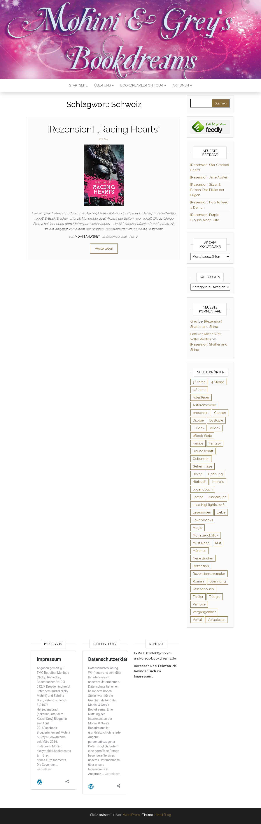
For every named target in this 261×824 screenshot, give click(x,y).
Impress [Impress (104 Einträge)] (218, 482)
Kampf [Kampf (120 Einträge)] (198, 497)
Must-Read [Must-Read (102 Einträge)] (201, 543)
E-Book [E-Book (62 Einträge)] (198, 428)
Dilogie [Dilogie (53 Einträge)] (198, 420)
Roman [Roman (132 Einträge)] (198, 581)
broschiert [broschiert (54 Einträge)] (200, 413)
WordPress (131, 815)
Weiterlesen (104, 249)
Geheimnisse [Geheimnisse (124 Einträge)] (202, 466)
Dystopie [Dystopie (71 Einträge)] (216, 420)
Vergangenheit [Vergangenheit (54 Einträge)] (204, 612)
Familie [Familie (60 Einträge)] (198, 443)
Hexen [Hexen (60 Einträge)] (198, 474)
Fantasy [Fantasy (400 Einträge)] (215, 443)
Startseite (78, 85)
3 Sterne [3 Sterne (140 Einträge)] (199, 382)
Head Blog (162, 815)
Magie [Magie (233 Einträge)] (197, 528)
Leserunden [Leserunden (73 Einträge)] (202, 512)
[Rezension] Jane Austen (209, 177)
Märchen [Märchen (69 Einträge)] (199, 551)
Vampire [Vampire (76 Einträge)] (199, 604)
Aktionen (182, 85)
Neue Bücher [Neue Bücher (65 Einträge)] (203, 558)
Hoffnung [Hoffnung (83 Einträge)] (215, 474)
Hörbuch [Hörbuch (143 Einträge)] (199, 482)
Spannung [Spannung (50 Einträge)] (218, 581)
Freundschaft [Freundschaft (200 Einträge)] (203, 451)
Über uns (104, 85)
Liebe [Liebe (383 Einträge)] (221, 512)
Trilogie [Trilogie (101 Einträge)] (214, 597)
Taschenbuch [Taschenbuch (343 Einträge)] (203, 589)
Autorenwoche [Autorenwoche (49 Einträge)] (204, 405)
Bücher (103, 139)
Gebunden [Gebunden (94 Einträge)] (201, 459)
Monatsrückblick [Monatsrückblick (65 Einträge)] (205, 535)
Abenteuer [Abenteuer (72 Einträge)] (201, 397)
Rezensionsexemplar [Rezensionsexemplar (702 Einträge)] (209, 574)
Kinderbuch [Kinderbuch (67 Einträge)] (217, 497)
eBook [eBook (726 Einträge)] (215, 428)
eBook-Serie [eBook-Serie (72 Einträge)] (202, 436)
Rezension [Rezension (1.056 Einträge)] (201, 566)
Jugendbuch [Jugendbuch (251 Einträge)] (203, 489)
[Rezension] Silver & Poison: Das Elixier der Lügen (207, 190)
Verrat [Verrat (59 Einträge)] (197, 620)
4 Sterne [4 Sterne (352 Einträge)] (217, 382)
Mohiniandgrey (88, 236)
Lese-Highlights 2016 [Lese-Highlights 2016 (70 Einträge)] (209, 505)
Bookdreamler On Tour (143, 85)
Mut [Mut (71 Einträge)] (218, 543)
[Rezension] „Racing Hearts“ (104, 129)
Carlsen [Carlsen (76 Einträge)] (220, 413)
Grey (194, 321)
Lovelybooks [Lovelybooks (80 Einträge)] (203, 520)
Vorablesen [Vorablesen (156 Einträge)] (216, 620)
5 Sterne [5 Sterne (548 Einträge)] (199, 390)
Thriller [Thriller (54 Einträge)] (198, 597)
